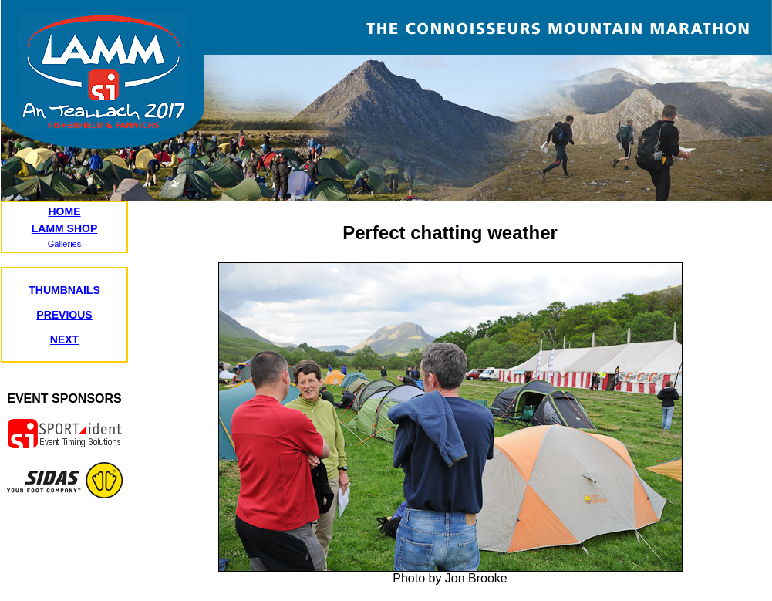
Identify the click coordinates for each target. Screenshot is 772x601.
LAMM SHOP (65, 228)
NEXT (64, 339)
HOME (65, 211)
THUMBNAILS (64, 290)
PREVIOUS (64, 315)
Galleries (64, 243)
